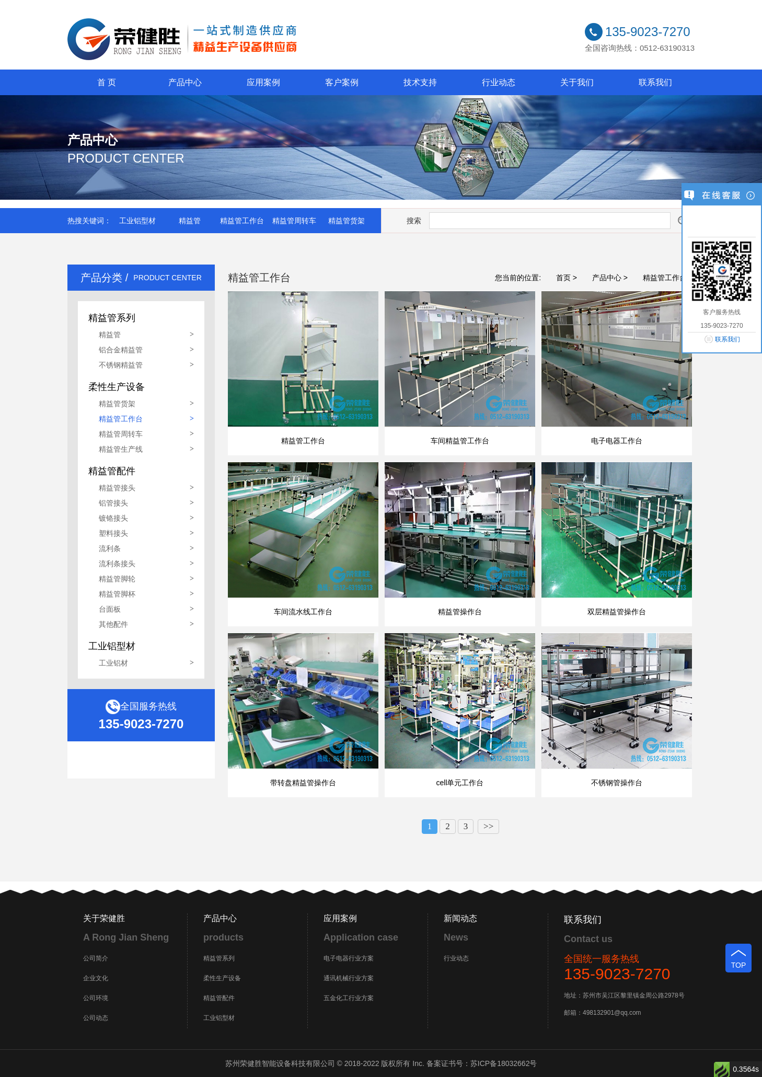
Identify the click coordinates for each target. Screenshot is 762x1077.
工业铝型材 (137, 220)
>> (488, 826)
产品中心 (185, 82)
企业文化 (95, 978)
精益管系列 (219, 958)
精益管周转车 (294, 220)
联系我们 (655, 82)
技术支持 (420, 82)
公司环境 (95, 998)
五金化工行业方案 (349, 998)
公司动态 (95, 1018)
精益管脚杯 (117, 594)
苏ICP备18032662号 (503, 1063)
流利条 (110, 548)
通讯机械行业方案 (349, 978)
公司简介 (95, 958)
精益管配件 (219, 998)
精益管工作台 (242, 220)
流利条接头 (117, 563)
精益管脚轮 (117, 579)
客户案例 (342, 82)
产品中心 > (610, 277)
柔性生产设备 (222, 978)
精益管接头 (117, 488)
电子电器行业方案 (349, 958)
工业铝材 (113, 663)
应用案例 (263, 82)
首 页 (106, 82)
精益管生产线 (121, 449)
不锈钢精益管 (121, 365)
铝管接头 (113, 503)
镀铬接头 (113, 518)
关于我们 (577, 82)
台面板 (110, 609)
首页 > (566, 277)
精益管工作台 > (668, 277)
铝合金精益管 (121, 350)
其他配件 (113, 624)
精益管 (190, 220)
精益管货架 (346, 220)
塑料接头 (113, 533)
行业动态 (498, 82)
